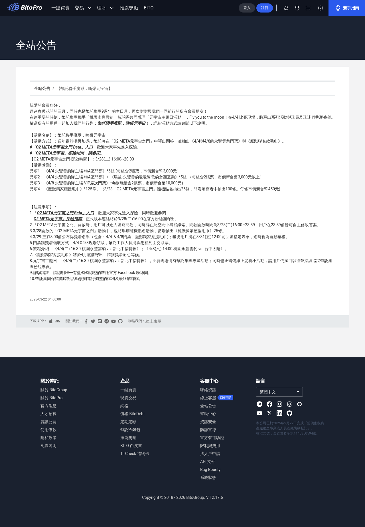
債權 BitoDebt (132, 413)
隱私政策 (48, 437)
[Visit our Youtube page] (259, 413)
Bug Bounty (210, 469)
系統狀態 (208, 477)
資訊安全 (208, 421)
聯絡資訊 (208, 389)
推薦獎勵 (129, 8)
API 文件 (208, 461)
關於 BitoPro (51, 397)
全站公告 (208, 405)
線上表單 (153, 321)
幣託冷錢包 (130, 429)
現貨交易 (128, 397)
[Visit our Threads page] (289, 404)
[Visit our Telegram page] (259, 404)
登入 (256, 7)
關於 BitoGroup (54, 389)
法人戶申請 (210, 453)
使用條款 (48, 429)
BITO (149, 8)
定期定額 (128, 421)
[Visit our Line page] (299, 404)
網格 (124, 405)
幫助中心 (208, 413)
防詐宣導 (208, 429)
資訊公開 (48, 421)
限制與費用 (210, 445)
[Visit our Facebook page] (269, 404)
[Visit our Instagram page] (279, 404)
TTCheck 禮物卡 (134, 453)
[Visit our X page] (269, 413)
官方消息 (48, 405)
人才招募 (48, 413)
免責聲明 (48, 445)
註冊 (273, 7)
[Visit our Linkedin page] (279, 413)
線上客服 (208, 397)
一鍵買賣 (60, 8)
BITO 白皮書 (131, 445)
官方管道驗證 (212, 437)
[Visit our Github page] (289, 413)
